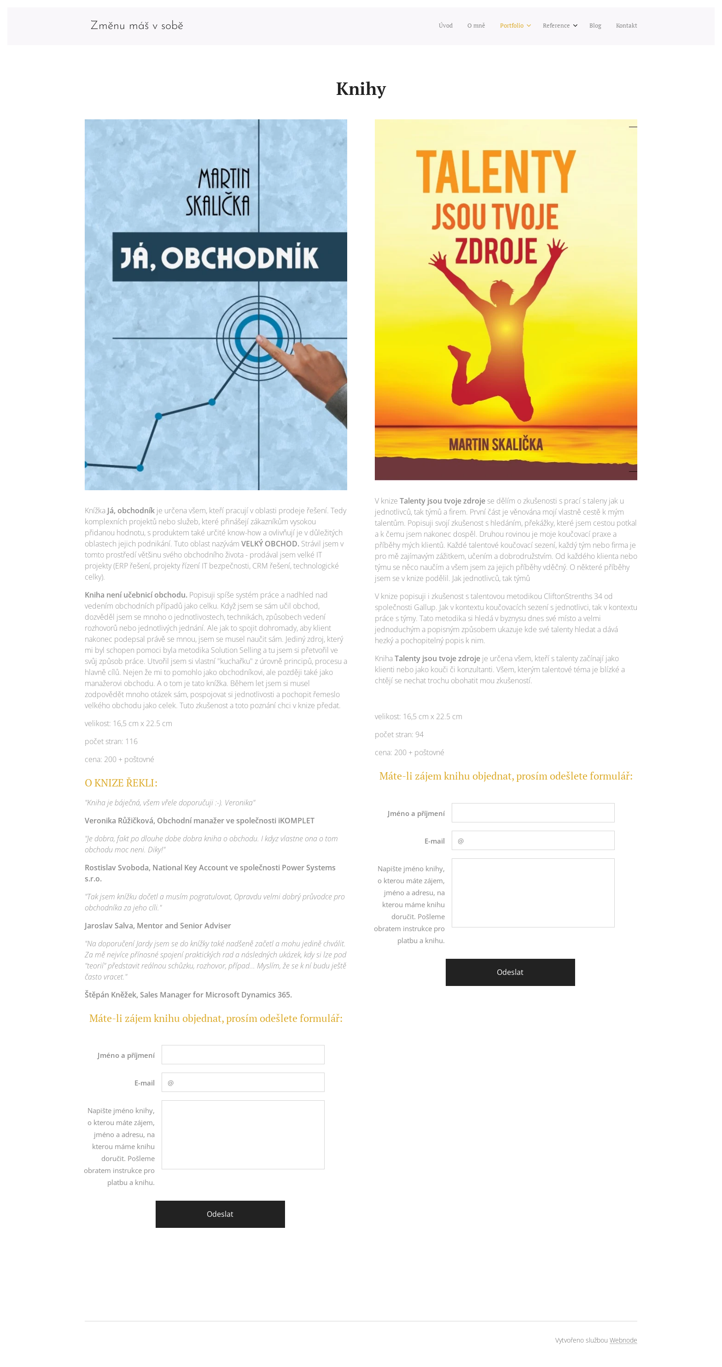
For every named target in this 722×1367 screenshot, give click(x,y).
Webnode (623, 1340)
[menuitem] (557, 26)
